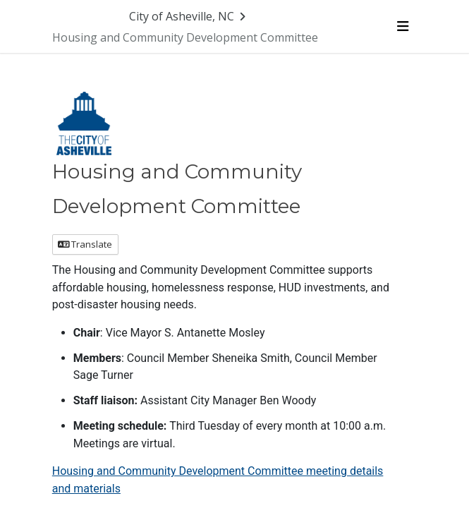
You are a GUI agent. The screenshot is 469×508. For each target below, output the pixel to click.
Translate (85, 244)
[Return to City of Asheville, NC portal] (189, 16)
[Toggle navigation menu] (403, 26)
